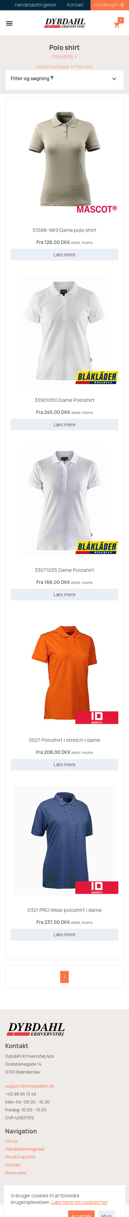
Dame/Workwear (52, 67)
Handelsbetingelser (25, 1149)
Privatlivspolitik (20, 1157)
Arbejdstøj (62, 56)
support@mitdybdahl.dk (29, 1086)
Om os (11, 1141)
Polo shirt (84, 67)
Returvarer (16, 1173)
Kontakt (13, 1165)
